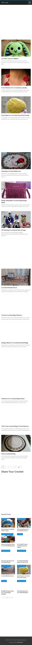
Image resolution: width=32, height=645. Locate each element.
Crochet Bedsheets (7, 534)
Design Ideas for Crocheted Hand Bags (14, 343)
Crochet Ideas (21, 519)
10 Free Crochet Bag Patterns (11, 315)
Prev (3, 597)
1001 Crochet (4, 2)
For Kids (4, 519)
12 (14, 467)
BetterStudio (20, 642)
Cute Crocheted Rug (8, 454)
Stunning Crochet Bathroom (11, 171)
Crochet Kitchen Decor (9, 287)
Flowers (20, 534)
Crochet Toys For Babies (9, 58)
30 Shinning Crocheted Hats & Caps (13, 230)
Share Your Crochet (12, 471)
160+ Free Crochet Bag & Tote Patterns (15, 426)
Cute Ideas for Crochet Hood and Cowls (15, 115)
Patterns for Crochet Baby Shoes (13, 399)
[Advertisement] (16, 22)
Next (19, 467)
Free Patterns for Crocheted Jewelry (14, 88)
